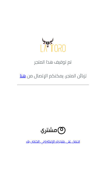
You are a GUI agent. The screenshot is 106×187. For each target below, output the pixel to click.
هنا (23, 75)
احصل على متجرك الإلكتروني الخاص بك (53, 141)
